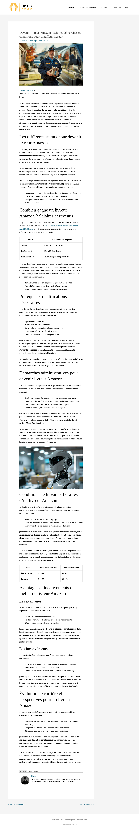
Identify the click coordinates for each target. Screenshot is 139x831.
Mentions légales (68, 820)
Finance (71, 7)
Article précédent (16, 804)
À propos (23, 771)
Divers (126, 7)
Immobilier (104, 7)
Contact (55, 820)
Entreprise (117, 7)
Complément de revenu (87, 7)
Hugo (33, 776)
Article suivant (87, 804)
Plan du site (82, 820)
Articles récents (33, 771)
